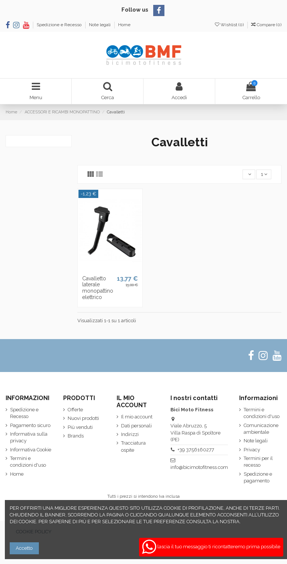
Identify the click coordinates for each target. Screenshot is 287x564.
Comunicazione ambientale (261, 429)
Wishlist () (230, 24)
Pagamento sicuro (30, 425)
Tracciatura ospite (133, 446)
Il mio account (136, 417)
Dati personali (136, 426)
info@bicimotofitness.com (199, 467)
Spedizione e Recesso (60, 24)
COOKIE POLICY (34, 531)
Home (124, 24)
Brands (76, 436)
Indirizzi (130, 434)
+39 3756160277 (196, 449)
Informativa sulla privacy (28, 437)
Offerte (75, 409)
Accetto (24, 548)
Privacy (252, 449)
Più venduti (80, 427)
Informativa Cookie (30, 449)
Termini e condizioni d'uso (28, 461)
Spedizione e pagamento (258, 477)
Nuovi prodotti (83, 418)
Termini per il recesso (258, 461)
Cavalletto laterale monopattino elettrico (97, 287)
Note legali (100, 24)
